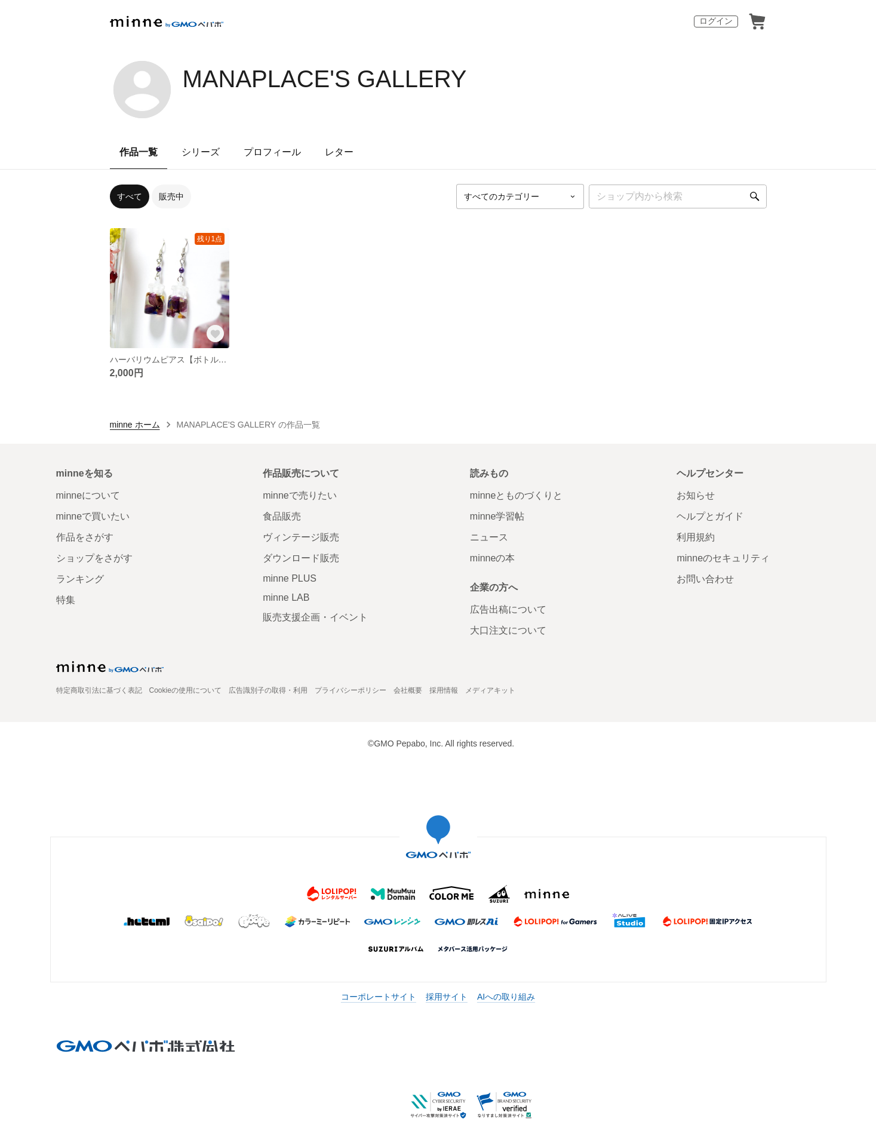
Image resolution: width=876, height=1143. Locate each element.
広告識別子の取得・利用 (268, 690)
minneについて (88, 495)
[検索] (754, 196)
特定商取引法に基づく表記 (99, 690)
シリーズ (201, 152)
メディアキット (490, 690)
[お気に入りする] (215, 334)
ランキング (80, 579)
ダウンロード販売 (301, 558)
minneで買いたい (93, 516)
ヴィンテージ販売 (301, 537)
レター (339, 152)
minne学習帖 (497, 516)
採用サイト (447, 996)
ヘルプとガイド (710, 516)
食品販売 (282, 516)
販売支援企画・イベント (315, 617)
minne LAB (286, 597)
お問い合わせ (705, 579)
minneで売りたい (300, 495)
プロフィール (272, 152)
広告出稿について (508, 609)
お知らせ (696, 495)
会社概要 (408, 690)
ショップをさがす (94, 558)
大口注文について (508, 630)
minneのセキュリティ (723, 558)
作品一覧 (138, 152)
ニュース (489, 537)
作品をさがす (84, 537)
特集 (65, 600)
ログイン (716, 21)
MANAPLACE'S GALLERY (325, 79)
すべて (129, 196)
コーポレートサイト (378, 996)
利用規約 (696, 537)
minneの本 (492, 558)
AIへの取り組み (506, 996)
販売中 (171, 196)
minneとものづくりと (516, 495)
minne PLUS (289, 578)
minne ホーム (135, 424)
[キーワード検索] (677, 196)
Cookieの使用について (185, 690)
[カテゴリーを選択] (520, 196)
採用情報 (443, 690)
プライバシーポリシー (350, 690)
